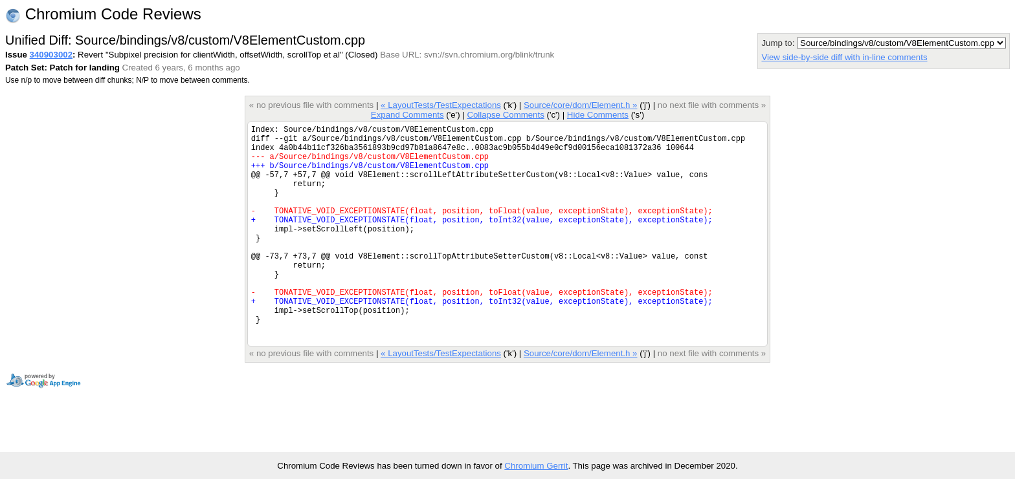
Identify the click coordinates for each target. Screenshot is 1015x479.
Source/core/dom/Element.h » (581, 105)
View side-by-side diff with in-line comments (844, 57)
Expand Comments (407, 115)
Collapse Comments (505, 115)
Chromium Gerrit (536, 466)
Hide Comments (598, 115)
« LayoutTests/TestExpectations (441, 105)
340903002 (51, 54)
